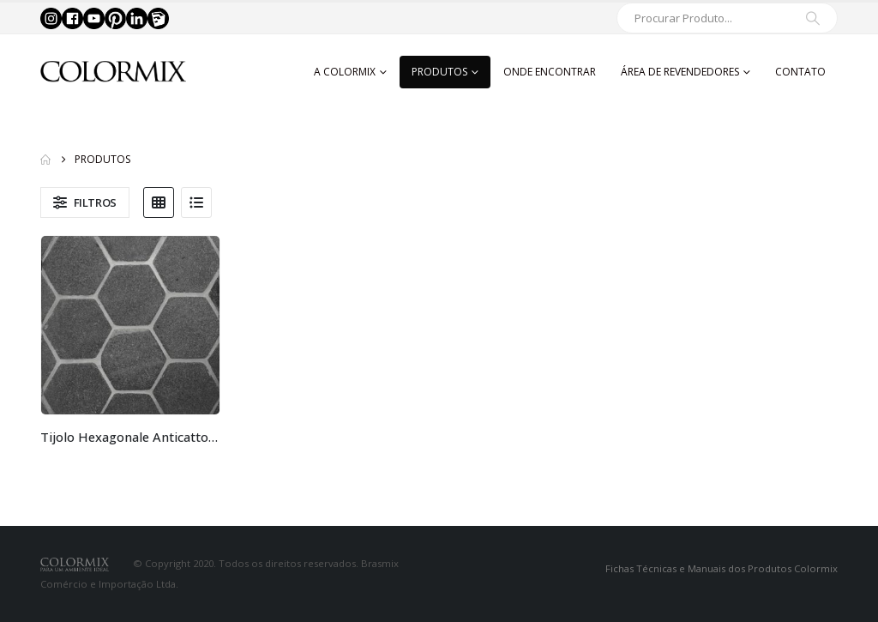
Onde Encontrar (549, 71)
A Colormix (345, 71)
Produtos (439, 71)
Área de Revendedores (680, 71)
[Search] (813, 18)
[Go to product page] (130, 325)
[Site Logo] (113, 71)
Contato (800, 71)
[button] (84, 202)
